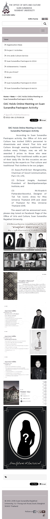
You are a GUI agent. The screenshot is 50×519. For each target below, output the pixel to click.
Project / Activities (13, 50)
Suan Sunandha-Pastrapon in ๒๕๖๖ (20, 88)
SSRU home (33, 18)
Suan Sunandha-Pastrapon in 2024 (20, 61)
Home (6, 96)
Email (43, 120)
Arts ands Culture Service (16, 55)
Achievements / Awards (15, 66)
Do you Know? (11, 72)
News (6, 39)
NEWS (7, 77)
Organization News (13, 44)
